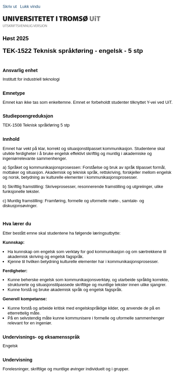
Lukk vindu (30, 6)
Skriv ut (10, 6)
